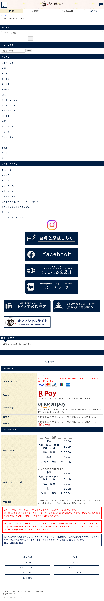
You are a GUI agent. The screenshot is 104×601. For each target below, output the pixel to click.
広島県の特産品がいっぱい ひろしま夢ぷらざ (21, 201)
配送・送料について (76, 567)
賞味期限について (9, 212)
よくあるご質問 (8, 196)
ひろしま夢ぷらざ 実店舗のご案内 (16, 206)
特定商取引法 (76, 572)
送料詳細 (94, 11)
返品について (28, 572)
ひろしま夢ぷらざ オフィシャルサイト (12, 597)
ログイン (76, 562)
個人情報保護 (28, 577)
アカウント (76, 557)
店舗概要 (5, 175)
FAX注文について (9, 180)
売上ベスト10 (8, 191)
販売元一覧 (6, 169)
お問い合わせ (28, 557)
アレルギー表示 (8, 185)
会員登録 (27, 562)
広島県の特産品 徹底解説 (12, 217)
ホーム (3, 15)
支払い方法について (27, 567)
